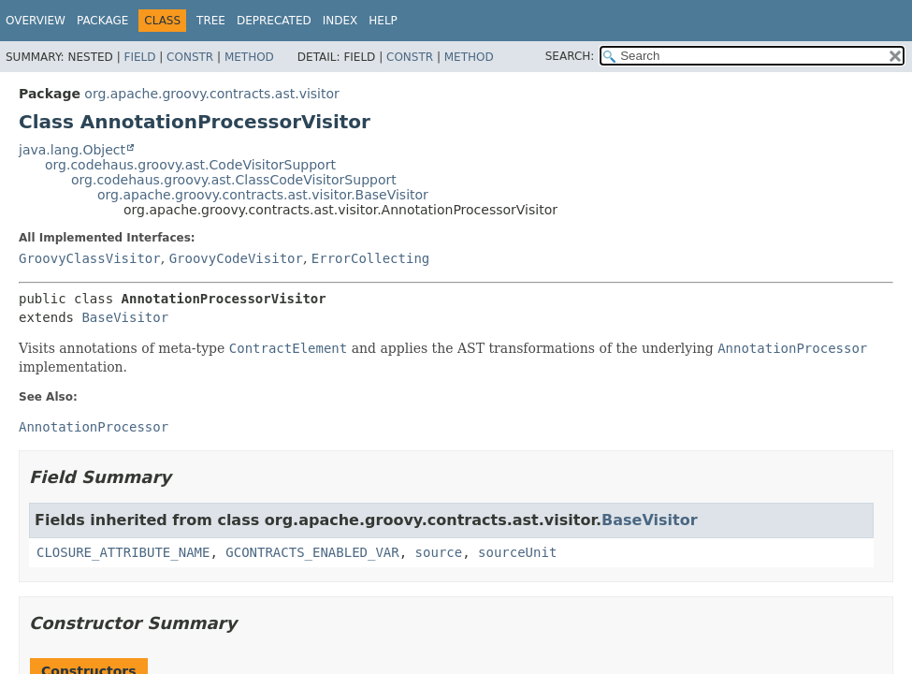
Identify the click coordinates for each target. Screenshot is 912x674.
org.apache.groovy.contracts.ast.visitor (211, 93)
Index (340, 20)
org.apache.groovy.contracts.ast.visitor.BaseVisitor (262, 194)
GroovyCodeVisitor (236, 258)
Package (102, 20)
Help (383, 20)
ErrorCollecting (370, 258)
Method (249, 57)
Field (139, 57)
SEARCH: (570, 56)
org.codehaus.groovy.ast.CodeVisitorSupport (190, 164)
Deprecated (274, 20)
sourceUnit (517, 552)
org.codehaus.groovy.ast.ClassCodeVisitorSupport (234, 179)
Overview (35, 20)
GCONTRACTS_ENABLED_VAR (311, 552)
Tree (210, 20)
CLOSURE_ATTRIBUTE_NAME (123, 552)
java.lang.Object (72, 149)
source (439, 552)
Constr (189, 57)
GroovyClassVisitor (90, 258)
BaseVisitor (124, 317)
